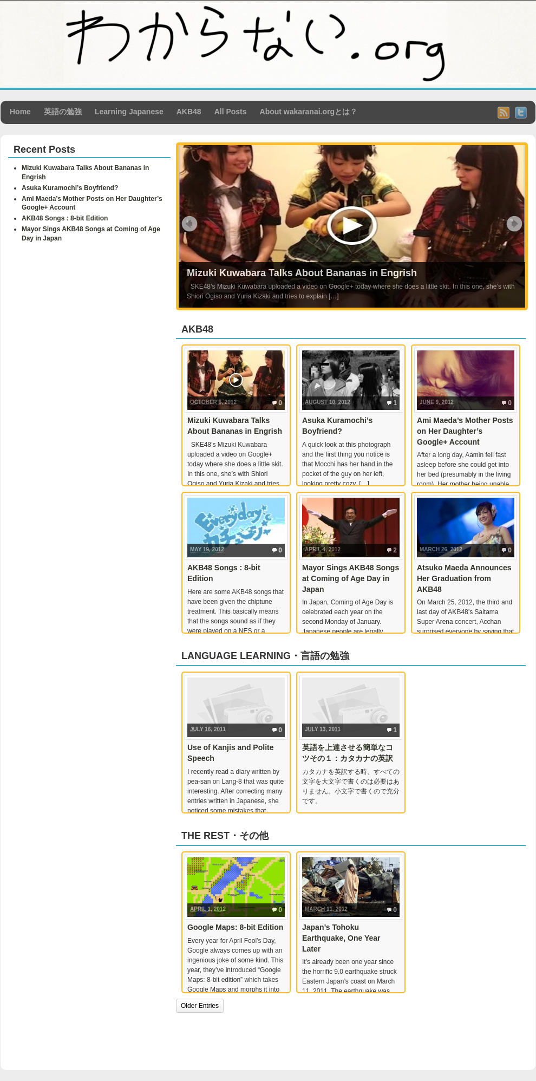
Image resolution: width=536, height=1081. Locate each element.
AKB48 (189, 111)
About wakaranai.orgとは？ (308, 111)
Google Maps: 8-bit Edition (235, 927)
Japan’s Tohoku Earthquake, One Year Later (341, 938)
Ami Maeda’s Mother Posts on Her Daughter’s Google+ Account (465, 431)
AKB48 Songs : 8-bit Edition (65, 218)
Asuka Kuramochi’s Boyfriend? (70, 188)
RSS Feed (503, 112)
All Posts (230, 111)
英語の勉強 (63, 111)
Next (514, 224)
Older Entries (200, 1006)
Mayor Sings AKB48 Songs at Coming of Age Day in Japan (350, 578)
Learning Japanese (129, 111)
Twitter (520, 112)
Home (20, 111)
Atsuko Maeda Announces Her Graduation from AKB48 (464, 578)
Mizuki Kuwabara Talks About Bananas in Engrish (302, 273)
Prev (189, 224)
